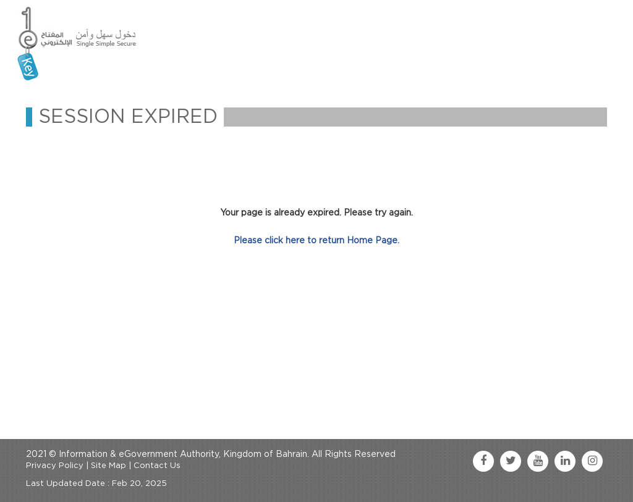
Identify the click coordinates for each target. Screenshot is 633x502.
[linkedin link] (565, 461)
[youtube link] (537, 461)
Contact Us (157, 466)
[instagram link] (592, 461)
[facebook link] (483, 461)
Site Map (108, 466)
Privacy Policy (54, 466)
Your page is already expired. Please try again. (316, 213)
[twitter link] (510, 461)
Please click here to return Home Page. (316, 240)
